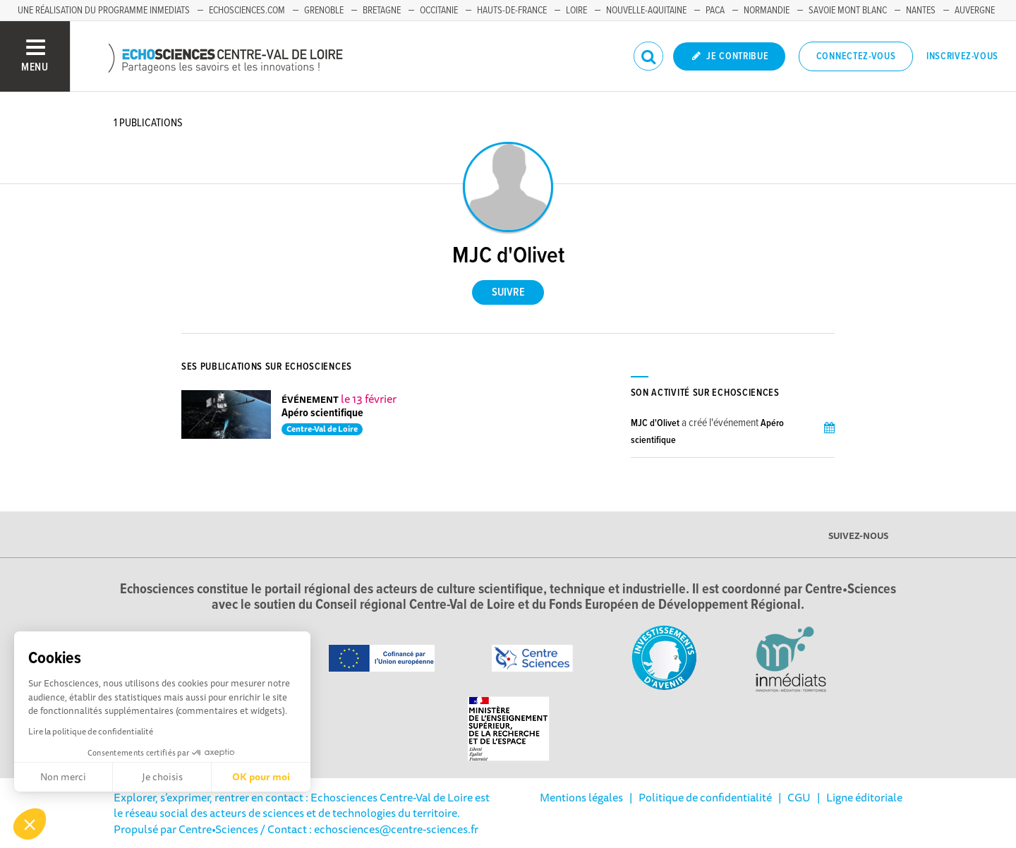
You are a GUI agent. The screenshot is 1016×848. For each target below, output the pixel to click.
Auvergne (975, 10)
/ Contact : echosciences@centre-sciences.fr (368, 829)
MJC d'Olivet (655, 423)
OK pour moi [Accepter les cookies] (261, 777)
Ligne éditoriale (864, 797)
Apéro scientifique (322, 413)
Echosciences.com (247, 10)
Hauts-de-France (512, 10)
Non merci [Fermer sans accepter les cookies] (63, 777)
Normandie (767, 10)
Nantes (921, 10)
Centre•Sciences (218, 829)
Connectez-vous (856, 56)
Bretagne (382, 10)
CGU (799, 797)
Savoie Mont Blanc (848, 10)
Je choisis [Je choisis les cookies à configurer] (162, 777)
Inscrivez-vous (962, 56)
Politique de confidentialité (705, 797)
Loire (576, 10)
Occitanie (439, 10)
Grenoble (324, 10)
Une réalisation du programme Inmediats (104, 10)
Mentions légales (581, 797)
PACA (715, 10)
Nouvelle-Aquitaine (646, 10)
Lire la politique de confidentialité (90, 731)
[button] (30, 824)
